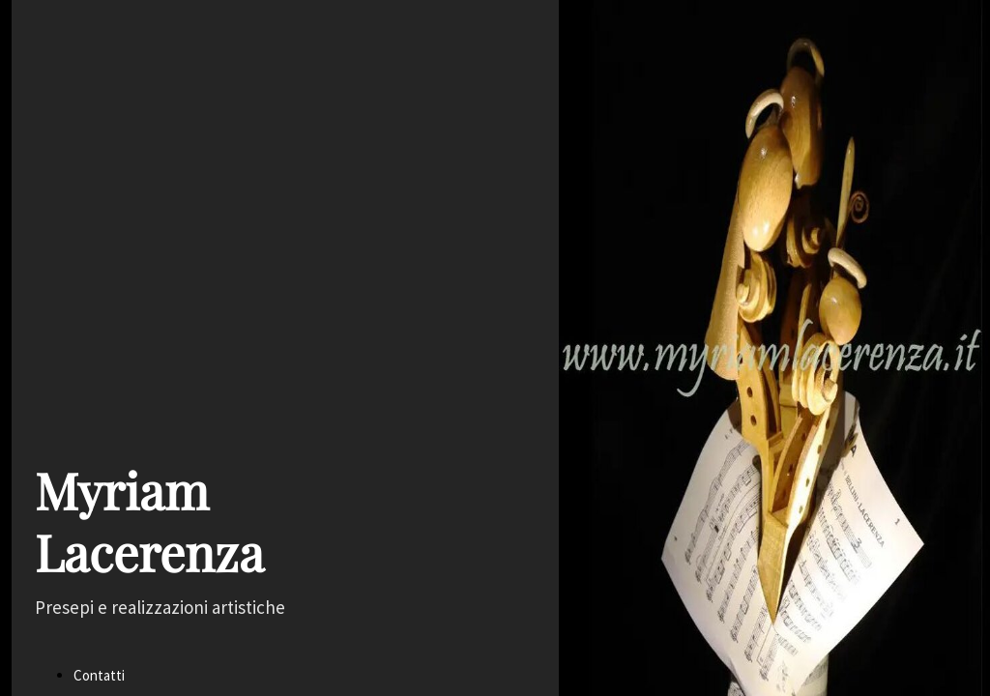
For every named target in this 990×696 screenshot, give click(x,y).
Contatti (99, 675)
